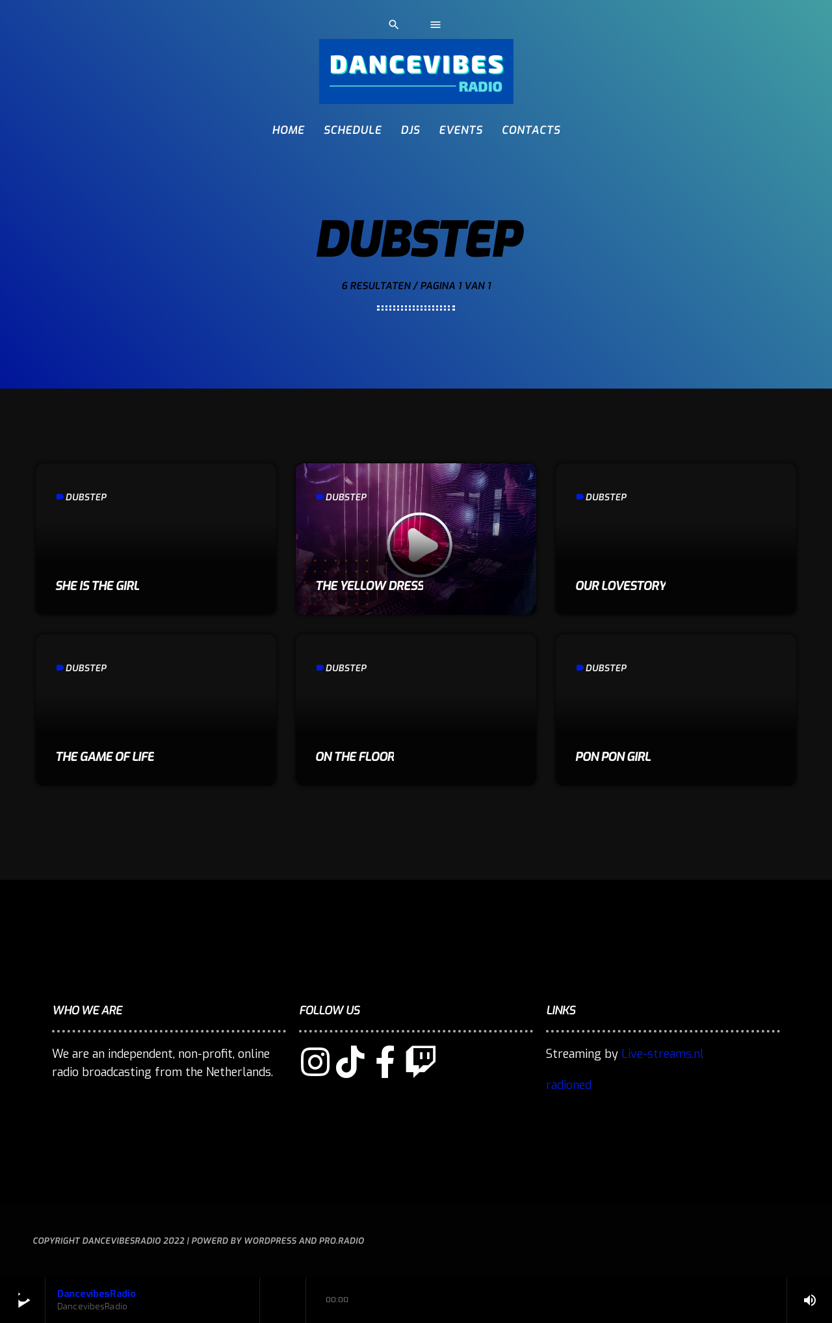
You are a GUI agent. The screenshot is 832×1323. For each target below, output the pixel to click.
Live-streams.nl (662, 1054)
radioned (569, 1085)
